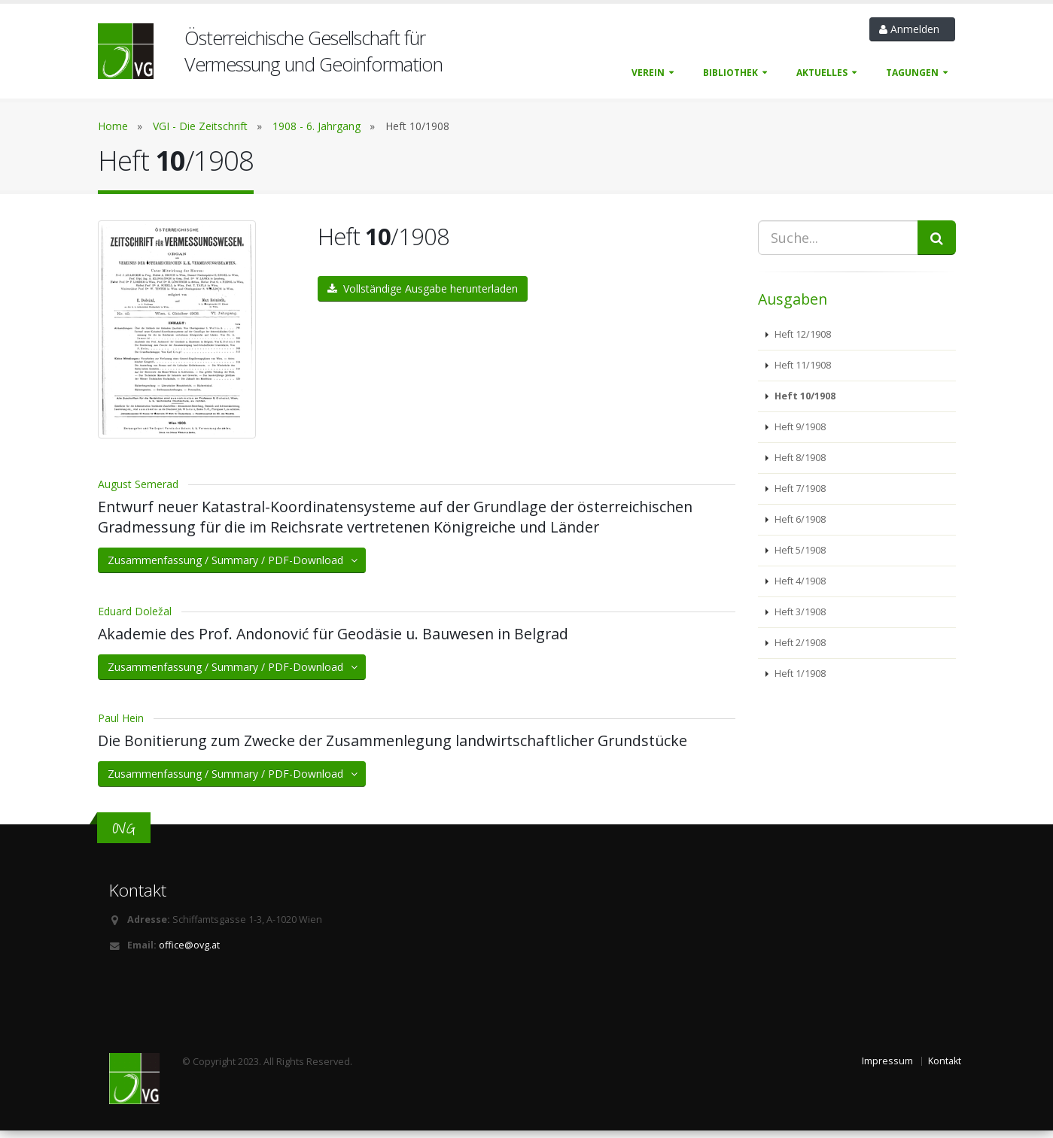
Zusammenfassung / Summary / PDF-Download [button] (234, 567)
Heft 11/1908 (801, 365)
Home (113, 126)
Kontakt (944, 1068)
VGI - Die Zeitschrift (200, 126)
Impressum (887, 1068)
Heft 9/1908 (799, 426)
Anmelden (912, 29)
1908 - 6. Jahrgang (316, 126)
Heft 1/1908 (799, 673)
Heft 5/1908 (799, 550)
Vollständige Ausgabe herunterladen (422, 288)
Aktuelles (822, 72)
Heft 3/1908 (799, 611)
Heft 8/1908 (799, 457)
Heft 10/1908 (803, 396)
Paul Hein (121, 725)
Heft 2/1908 (799, 642)
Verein (648, 72)
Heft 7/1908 (799, 488)
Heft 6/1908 (799, 519)
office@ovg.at (189, 952)
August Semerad (138, 491)
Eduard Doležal (135, 618)
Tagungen (912, 72)
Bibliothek (730, 72)
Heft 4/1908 (799, 581)
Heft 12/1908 (801, 334)
